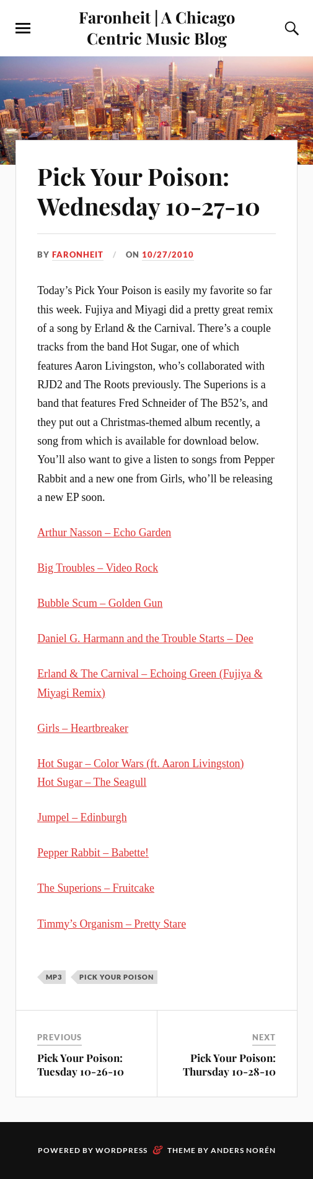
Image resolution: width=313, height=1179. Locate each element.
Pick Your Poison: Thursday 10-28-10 (229, 1064)
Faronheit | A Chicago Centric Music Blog (157, 27)
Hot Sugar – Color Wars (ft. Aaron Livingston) (140, 763)
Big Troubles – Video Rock (97, 568)
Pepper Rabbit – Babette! (93, 852)
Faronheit (78, 254)
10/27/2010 (168, 254)
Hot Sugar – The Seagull (91, 782)
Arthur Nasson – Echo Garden (104, 532)
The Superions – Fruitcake (95, 888)
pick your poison (116, 977)
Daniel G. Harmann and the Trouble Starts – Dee (145, 638)
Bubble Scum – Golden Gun (99, 603)
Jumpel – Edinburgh (81, 817)
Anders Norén (243, 1150)
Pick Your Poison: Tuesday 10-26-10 (80, 1064)
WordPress (121, 1150)
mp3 (54, 977)
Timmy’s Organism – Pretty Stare (111, 924)
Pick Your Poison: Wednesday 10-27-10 (148, 191)
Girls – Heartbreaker (82, 728)
